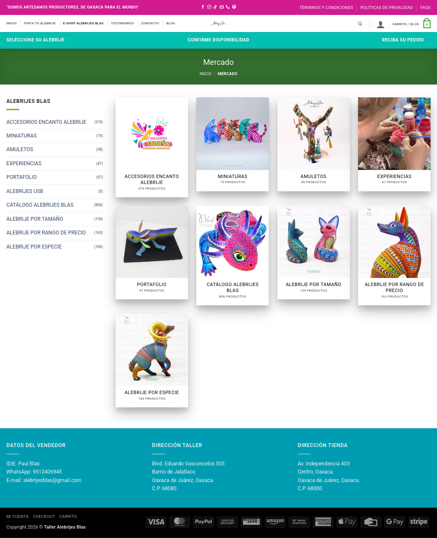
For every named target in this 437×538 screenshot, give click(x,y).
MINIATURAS (21, 136)
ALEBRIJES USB (24, 191)
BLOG (170, 23)
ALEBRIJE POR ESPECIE (34, 247)
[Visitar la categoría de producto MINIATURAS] (232, 144)
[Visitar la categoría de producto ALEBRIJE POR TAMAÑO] (313, 252)
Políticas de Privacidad (386, 7)
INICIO (11, 23)
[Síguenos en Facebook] (203, 7)
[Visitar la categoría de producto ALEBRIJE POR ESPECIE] (152, 360)
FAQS (425, 7)
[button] (380, 24)
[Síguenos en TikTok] (215, 7)
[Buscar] (360, 24)
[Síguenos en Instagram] (209, 7)
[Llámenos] (228, 7)
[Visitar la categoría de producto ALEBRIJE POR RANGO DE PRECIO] (394, 255)
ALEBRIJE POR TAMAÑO (34, 219)
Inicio (206, 73)
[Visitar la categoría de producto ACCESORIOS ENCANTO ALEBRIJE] (152, 147)
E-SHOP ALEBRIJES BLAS (83, 23)
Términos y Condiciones (326, 7)
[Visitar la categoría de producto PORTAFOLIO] (152, 252)
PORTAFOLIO (21, 178)
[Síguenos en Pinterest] (234, 7)
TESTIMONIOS (122, 23)
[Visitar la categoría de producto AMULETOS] (313, 144)
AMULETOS (19, 150)
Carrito (68, 516)
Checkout (44, 516)
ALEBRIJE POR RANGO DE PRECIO (46, 233)
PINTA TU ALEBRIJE (39, 23)
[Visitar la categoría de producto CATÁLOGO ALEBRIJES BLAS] (232, 255)
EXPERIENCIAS (23, 164)
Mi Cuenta (17, 516)
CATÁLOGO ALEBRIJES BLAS (39, 205)
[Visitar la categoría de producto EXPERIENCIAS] (394, 144)
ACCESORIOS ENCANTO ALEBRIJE (46, 122)
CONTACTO (150, 23)
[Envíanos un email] (222, 7)
